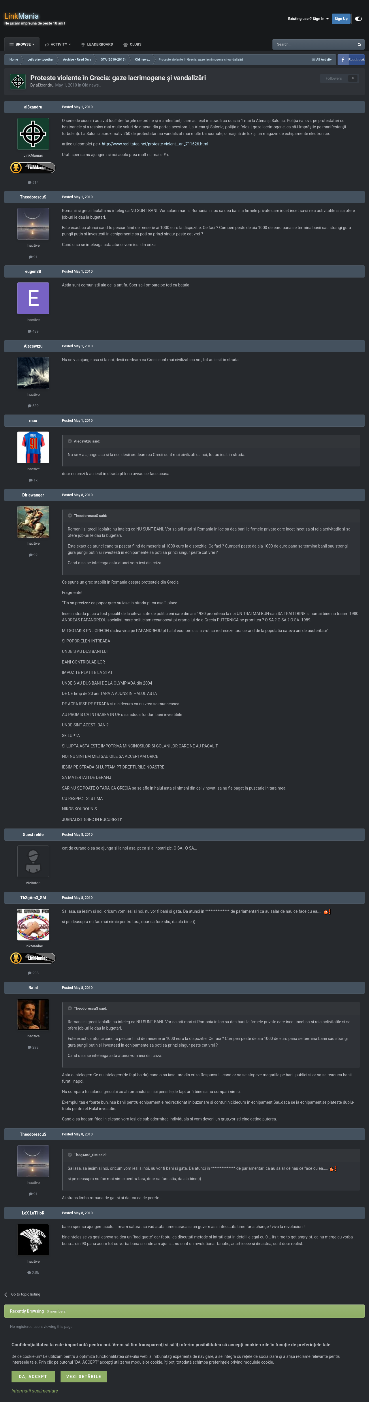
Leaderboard (99, 44)
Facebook (357, 59)
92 (33, 555)
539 (33, 406)
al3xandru (45, 85)
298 (33, 973)
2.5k (33, 1272)
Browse (23, 44)
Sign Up (341, 18)
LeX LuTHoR (33, 1213)
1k (33, 480)
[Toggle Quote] (70, 441)
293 (33, 1047)
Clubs (135, 44)
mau (33, 420)
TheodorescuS (33, 197)
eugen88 (33, 271)
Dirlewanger (33, 495)
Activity (59, 44)
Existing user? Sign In (308, 19)
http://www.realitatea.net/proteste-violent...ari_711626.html (155, 144)
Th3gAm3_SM (33, 897)
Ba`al (33, 987)
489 (33, 331)
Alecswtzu (33, 346)
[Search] (299, 44)
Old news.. (91, 85)
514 (33, 182)
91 (33, 257)
